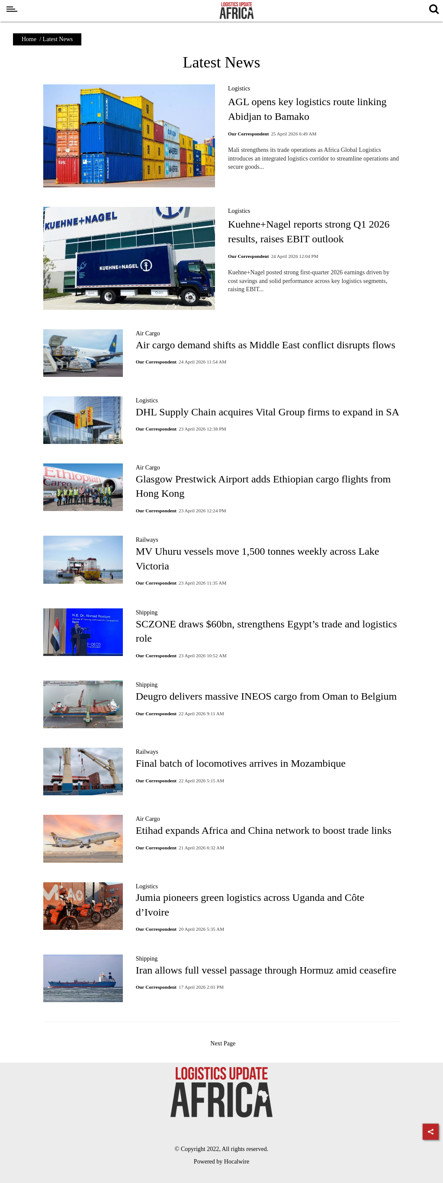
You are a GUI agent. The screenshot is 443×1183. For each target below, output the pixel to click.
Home (29, 39)
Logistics (239, 88)
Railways (147, 540)
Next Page (223, 1043)
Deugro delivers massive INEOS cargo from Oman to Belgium (266, 696)
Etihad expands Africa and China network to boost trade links (264, 830)
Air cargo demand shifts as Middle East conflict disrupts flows (265, 344)
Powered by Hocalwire (221, 1161)
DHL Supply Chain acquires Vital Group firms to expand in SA (267, 412)
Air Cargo (148, 333)
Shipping (147, 612)
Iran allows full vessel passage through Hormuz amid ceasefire (266, 970)
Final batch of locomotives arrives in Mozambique (241, 763)
